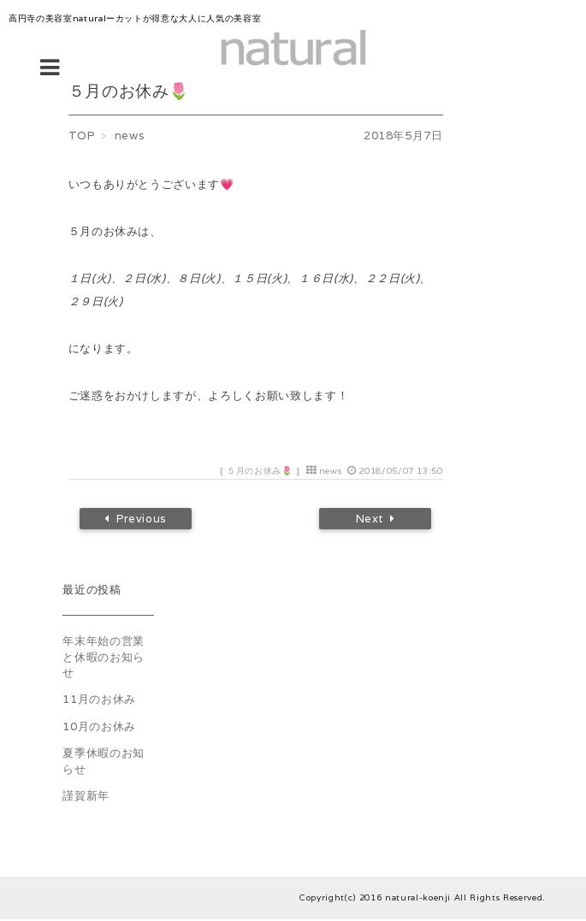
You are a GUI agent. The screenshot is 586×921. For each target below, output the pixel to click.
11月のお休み (99, 701)
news (330, 470)
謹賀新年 (86, 798)
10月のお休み (99, 729)
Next (369, 520)
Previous (142, 520)
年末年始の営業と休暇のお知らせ (103, 659)
